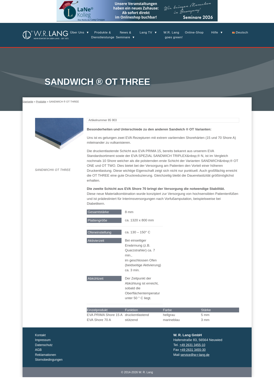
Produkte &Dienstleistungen (102, 35)
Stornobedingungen (50, 364)
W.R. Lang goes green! (171, 35)
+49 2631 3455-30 (194, 354)
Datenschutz (44, 350)
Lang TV (146, 32)
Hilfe (214, 32)
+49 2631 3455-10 (193, 350)
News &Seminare (123, 35)
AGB (38, 354)
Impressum (43, 345)
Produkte (41, 106)
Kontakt (41, 340)
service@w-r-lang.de (196, 359)
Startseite (28, 106)
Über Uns (77, 32)
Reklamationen (46, 359)
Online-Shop (194, 32)
